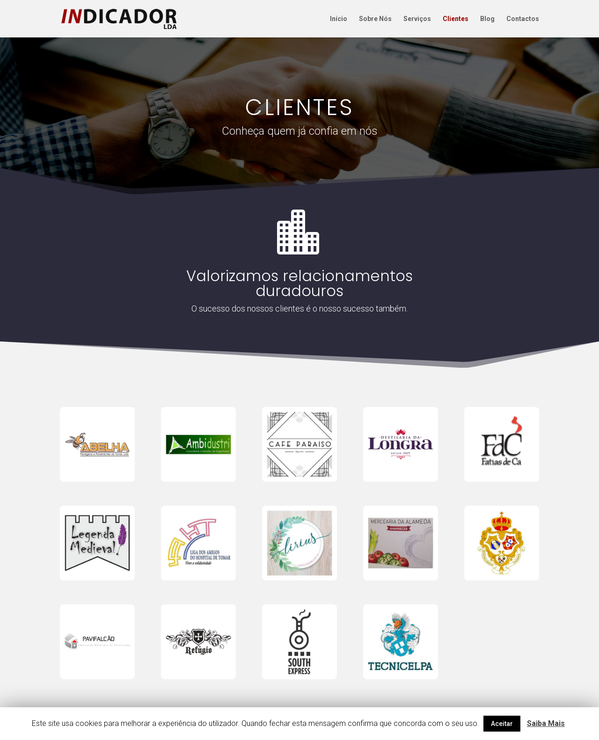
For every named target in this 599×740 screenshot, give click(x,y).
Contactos (522, 18)
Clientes (455, 18)
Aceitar (502, 723)
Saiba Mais (546, 723)
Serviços (417, 18)
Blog (487, 18)
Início (338, 18)
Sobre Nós (375, 18)
